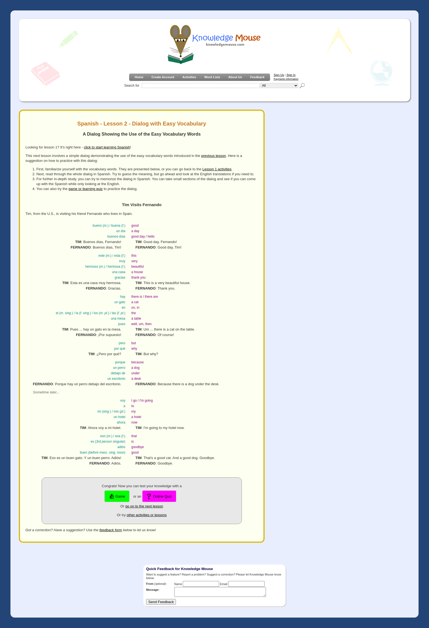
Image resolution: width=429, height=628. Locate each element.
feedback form (110, 530)
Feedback (257, 77)
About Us (235, 77)
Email (223, 584)
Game (117, 496)
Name (178, 584)
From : (156, 583)
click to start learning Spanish (107, 147)
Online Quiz (159, 496)
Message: (153, 589)
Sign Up (279, 75)
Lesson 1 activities (216, 169)
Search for (131, 85)
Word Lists (212, 77)
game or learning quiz (85, 189)
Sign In (290, 75)
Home (139, 77)
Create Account (163, 77)
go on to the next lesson (144, 506)
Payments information (286, 79)
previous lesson (213, 156)
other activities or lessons (147, 515)
